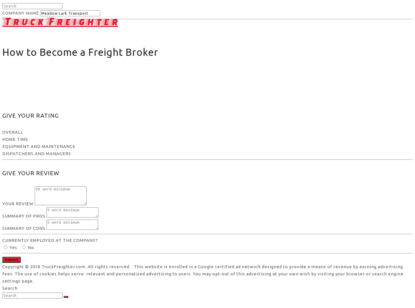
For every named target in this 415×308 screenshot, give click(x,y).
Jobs (376, 52)
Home (234, 52)
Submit (11, 266)
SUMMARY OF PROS (23, 221)
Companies (348, 52)
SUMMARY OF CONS (23, 235)
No (28, 254)
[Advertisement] (207, 62)
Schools (400, 52)
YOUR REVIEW (18, 207)
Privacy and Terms (303, 52)
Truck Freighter (60, 21)
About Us (261, 52)
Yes (11, 254)
